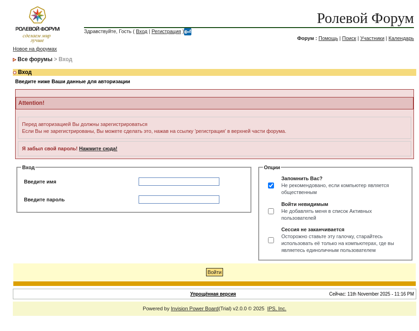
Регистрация (166, 31)
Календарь (401, 38)
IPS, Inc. (276, 308)
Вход (141, 31)
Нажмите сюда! (98, 148)
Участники (372, 38)
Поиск (349, 38)
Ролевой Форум (365, 18)
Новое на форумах (35, 48)
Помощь (328, 38)
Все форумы (34, 59)
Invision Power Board (194, 308)
